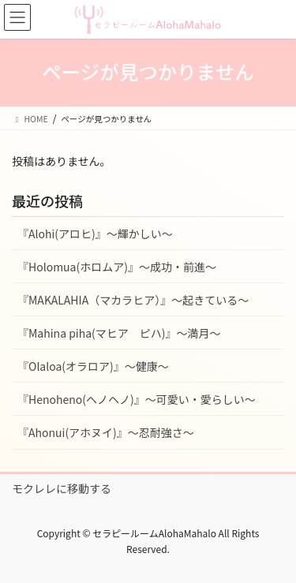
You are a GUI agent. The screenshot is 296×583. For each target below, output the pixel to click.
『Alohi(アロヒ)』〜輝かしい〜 (95, 233)
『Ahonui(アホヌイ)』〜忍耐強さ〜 (105, 432)
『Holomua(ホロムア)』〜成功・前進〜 (116, 267)
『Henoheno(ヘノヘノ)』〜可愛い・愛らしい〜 (136, 399)
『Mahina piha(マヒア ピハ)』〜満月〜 (119, 333)
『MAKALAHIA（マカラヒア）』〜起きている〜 (133, 300)
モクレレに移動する (61, 488)
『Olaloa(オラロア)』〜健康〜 (93, 366)
